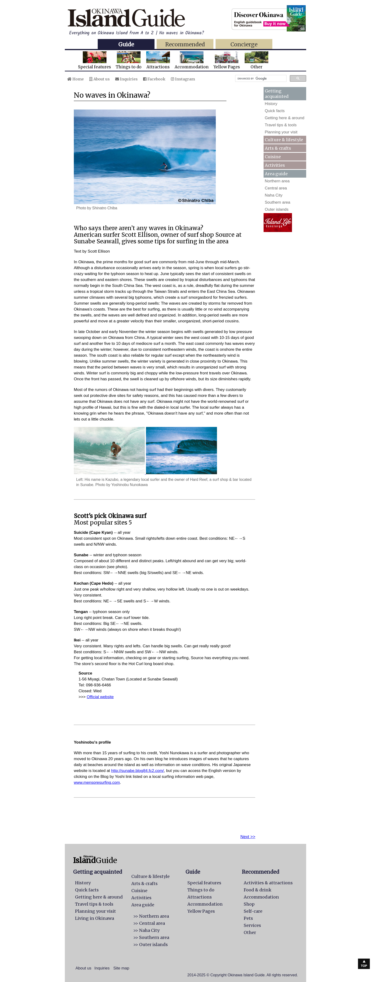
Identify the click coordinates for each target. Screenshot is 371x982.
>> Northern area (151, 916)
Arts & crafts (278, 148)
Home (75, 79)
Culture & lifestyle (284, 139)
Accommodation (192, 60)
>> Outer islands (150, 944)
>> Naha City (146, 930)
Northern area (277, 181)
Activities (275, 165)
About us (99, 79)
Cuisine (273, 156)
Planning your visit (281, 132)
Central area (276, 188)
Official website (100, 697)
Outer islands (276, 209)
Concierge (243, 44)
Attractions (158, 60)
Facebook (154, 79)
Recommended (185, 44)
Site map (121, 968)
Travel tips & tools (280, 125)
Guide (126, 44)
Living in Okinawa (94, 918)
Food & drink (257, 890)
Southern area (277, 202)
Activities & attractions (268, 883)
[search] (260, 78)
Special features (94, 60)
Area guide (142, 904)
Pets (248, 918)
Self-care (253, 911)
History (271, 103)
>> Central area (149, 923)
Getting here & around (284, 118)
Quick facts (275, 111)
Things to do (128, 60)
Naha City (274, 195)
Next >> (247, 836)
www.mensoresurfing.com (97, 782)
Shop (249, 904)
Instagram (183, 79)
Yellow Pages (226, 60)
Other (256, 60)
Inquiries (126, 79)
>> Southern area (151, 937)
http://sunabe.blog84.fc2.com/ (137, 770)
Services (252, 925)
